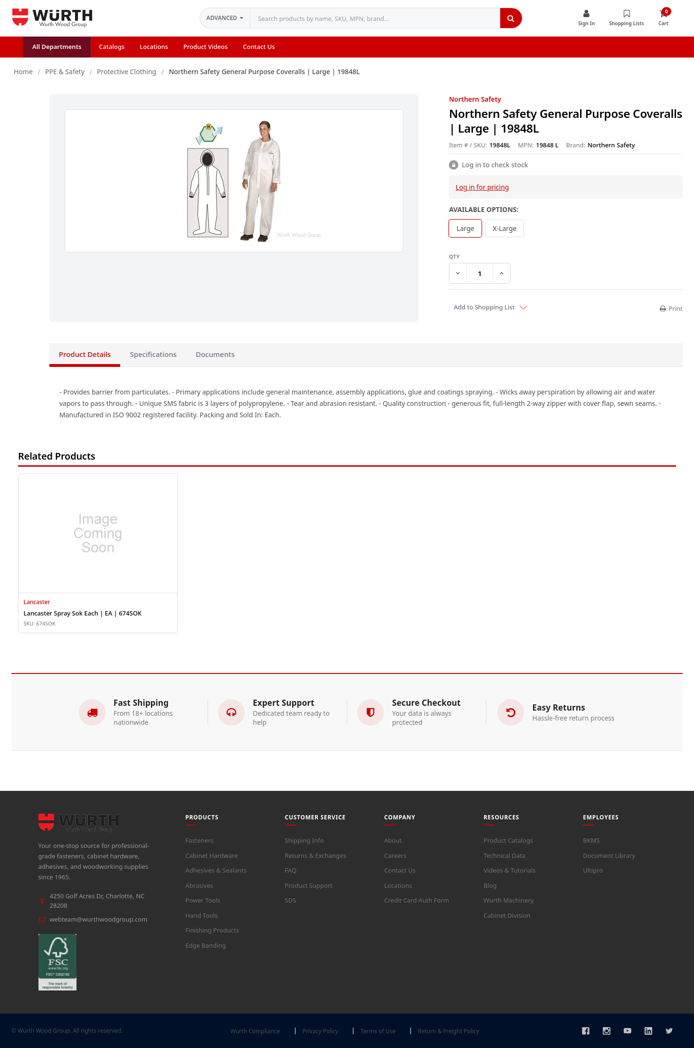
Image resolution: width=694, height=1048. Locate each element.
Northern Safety (475, 99)
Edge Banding (205, 945)
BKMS (591, 840)
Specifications (153, 354)
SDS (290, 900)
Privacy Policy (321, 1031)
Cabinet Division (507, 915)
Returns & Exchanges (315, 855)
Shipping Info (304, 840)
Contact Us (400, 870)
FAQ (291, 870)
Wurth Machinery (509, 900)
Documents (215, 354)
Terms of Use (378, 1031)
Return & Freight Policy (448, 1031)
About (393, 840)
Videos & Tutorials (510, 870)
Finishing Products (212, 930)
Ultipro (593, 870)
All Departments (56, 46)
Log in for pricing (482, 187)
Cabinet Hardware (211, 855)
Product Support (309, 885)
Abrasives (199, 885)
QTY (566, 257)
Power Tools (202, 900)
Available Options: (483, 209)
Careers (395, 855)
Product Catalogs (508, 840)
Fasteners (199, 840)
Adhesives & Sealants (216, 870)
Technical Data (504, 855)
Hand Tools (201, 915)
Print (671, 308)
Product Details (85, 354)
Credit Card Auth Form (416, 900)
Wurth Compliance (255, 1031)
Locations (398, 885)
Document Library (609, 855)
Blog (490, 885)
